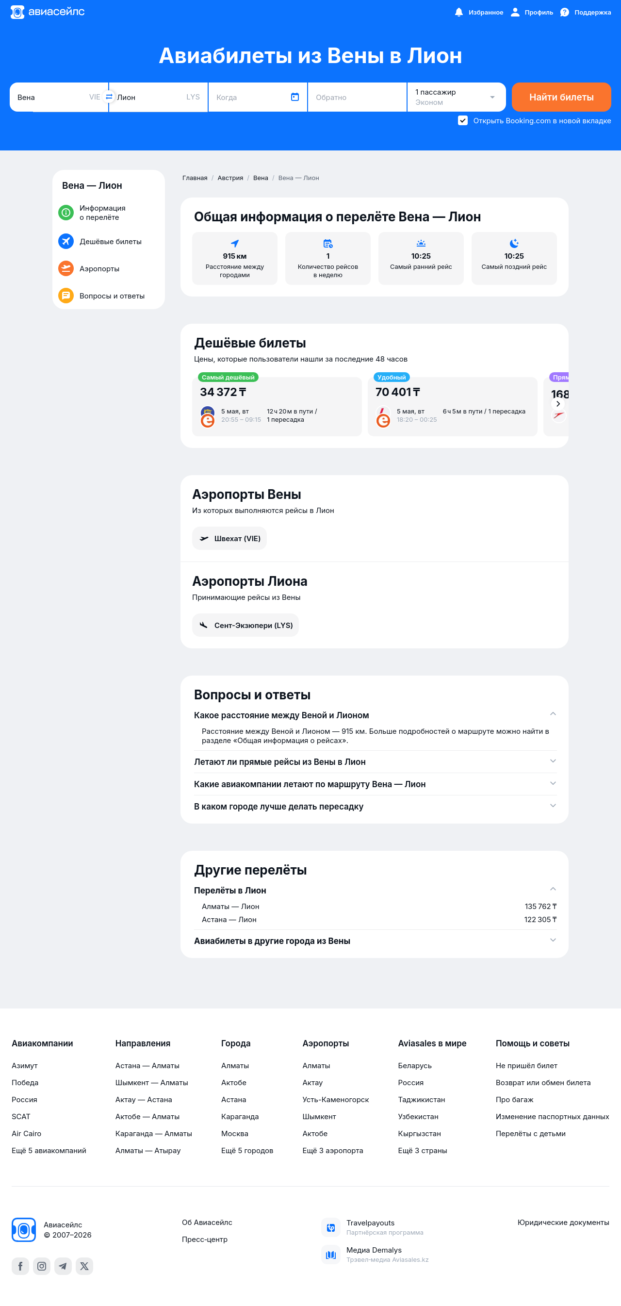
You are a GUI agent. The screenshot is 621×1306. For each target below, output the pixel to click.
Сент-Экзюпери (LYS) (245, 625)
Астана (233, 1099)
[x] (84, 1266)
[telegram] (63, 1266)
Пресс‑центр (205, 1239)
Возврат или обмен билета (543, 1082)
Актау (312, 1082)
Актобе (233, 1082)
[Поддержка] (585, 12)
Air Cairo (26, 1133)
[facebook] (20, 1266)
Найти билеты (561, 97)
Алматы (235, 1065)
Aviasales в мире (432, 1043)
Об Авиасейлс (207, 1222)
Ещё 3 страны (422, 1150)
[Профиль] (531, 12)
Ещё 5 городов (247, 1150)
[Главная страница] (47, 12)
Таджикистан (421, 1099)
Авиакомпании (42, 1043)
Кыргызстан (419, 1133)
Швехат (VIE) (229, 538)
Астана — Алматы (147, 1065)
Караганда (240, 1116)
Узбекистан (418, 1116)
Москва (234, 1133)
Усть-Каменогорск (335, 1099)
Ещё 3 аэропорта (332, 1150)
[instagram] (42, 1266)
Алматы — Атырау (148, 1150)
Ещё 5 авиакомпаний (49, 1150)
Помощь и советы (533, 1043)
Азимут (25, 1065)
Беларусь (415, 1065)
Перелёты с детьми (531, 1133)
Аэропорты (325, 1043)
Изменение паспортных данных (552, 1116)
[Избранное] (478, 12)
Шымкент (319, 1116)
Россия (24, 1099)
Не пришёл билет (526, 1065)
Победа (25, 1082)
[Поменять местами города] (108, 96)
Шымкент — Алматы (151, 1082)
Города (236, 1043)
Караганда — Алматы (153, 1133)
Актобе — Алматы (147, 1116)
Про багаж (515, 1099)
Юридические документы (563, 1222)
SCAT (21, 1116)
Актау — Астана (143, 1099)
